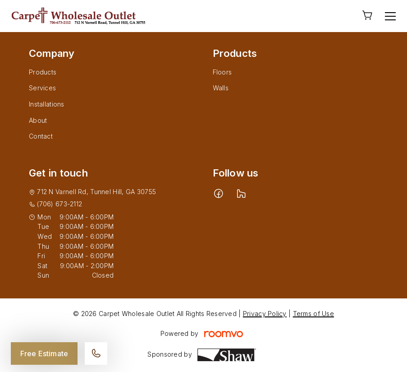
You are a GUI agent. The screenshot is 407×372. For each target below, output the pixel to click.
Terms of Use (313, 313)
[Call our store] (96, 353)
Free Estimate (44, 353)
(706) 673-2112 (59, 204)
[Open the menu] (390, 16)
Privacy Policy (265, 313)
